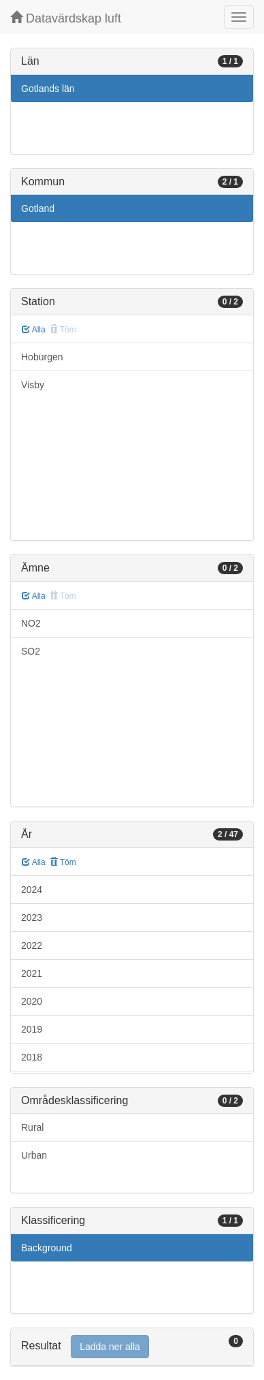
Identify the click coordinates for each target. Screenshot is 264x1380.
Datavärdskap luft (65, 18)
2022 (31, 945)
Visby (32, 384)
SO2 (30, 651)
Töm (63, 862)
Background (46, 1247)
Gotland (37, 208)
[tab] (132, 1347)
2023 (31, 917)
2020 (31, 1001)
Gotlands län (48, 88)
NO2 (31, 623)
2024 (31, 889)
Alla (34, 329)
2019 (31, 1029)
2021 (31, 973)
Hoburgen (42, 356)
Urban (34, 1155)
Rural (32, 1127)
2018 (31, 1057)
